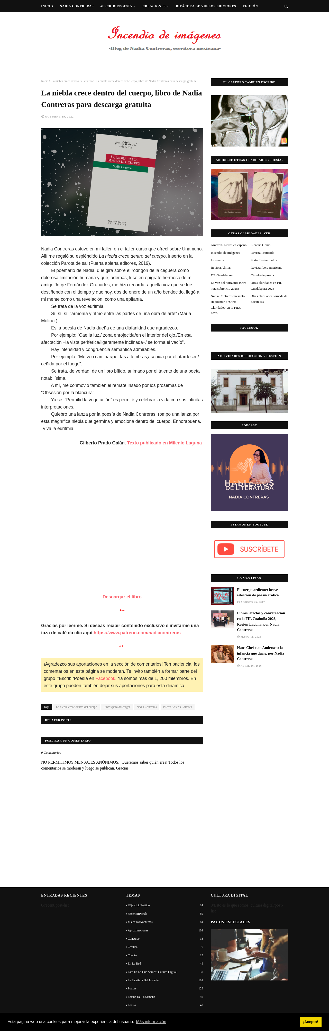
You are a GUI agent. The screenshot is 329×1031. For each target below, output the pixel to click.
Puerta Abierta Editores (177, 707)
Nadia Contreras (146, 707)
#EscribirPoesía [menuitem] (116, 6)
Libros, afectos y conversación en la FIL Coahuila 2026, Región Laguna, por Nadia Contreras (261, 621)
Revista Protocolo (263, 253)
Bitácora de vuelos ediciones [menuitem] (206, 6)
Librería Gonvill (261, 245)
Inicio (44, 81)
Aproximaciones (165, 930)
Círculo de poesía (262, 275)
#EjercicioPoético (165, 905)
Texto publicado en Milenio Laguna (164, 442)
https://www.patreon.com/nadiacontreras (138, 632)
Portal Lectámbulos (264, 260)
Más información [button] (151, 1021)
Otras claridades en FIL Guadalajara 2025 (266, 285)
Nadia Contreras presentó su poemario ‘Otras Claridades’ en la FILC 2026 (228, 304)
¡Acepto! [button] (310, 1022)
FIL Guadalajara (222, 275)
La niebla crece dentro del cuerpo (72, 81)
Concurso (165, 938)
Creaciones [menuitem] (154, 6)
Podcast (165, 988)
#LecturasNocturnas (165, 922)
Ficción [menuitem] (250, 6)
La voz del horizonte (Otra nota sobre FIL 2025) (228, 285)
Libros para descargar (117, 707)
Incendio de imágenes (225, 253)
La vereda (217, 260)
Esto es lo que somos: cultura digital (165, 972)
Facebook (105, 678)
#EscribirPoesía (165, 914)
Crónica (165, 947)
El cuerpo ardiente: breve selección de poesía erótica (258, 592)
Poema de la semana (165, 997)
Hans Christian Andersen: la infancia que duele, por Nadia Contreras (260, 653)
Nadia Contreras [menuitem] (77, 6)
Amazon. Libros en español (229, 245)
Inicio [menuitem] (47, 6)
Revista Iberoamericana (266, 267)
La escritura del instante (165, 980)
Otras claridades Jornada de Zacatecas (269, 299)
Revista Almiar (221, 267)
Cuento (165, 955)
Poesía (165, 1005)
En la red (165, 963)
